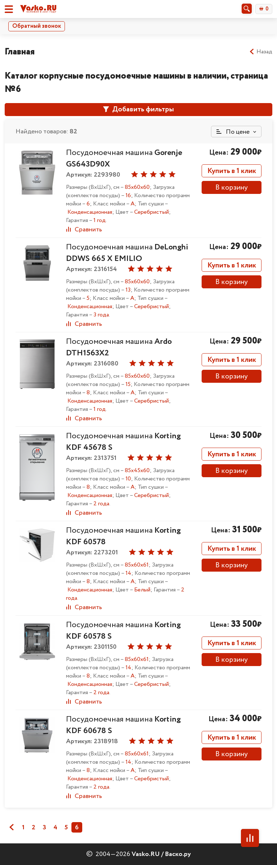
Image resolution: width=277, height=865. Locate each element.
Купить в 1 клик (231, 171)
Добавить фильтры (138, 109)
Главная (20, 51)
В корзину (231, 187)
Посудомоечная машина (127, 253)
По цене (233, 132)
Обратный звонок (36, 26)
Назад (260, 52)
